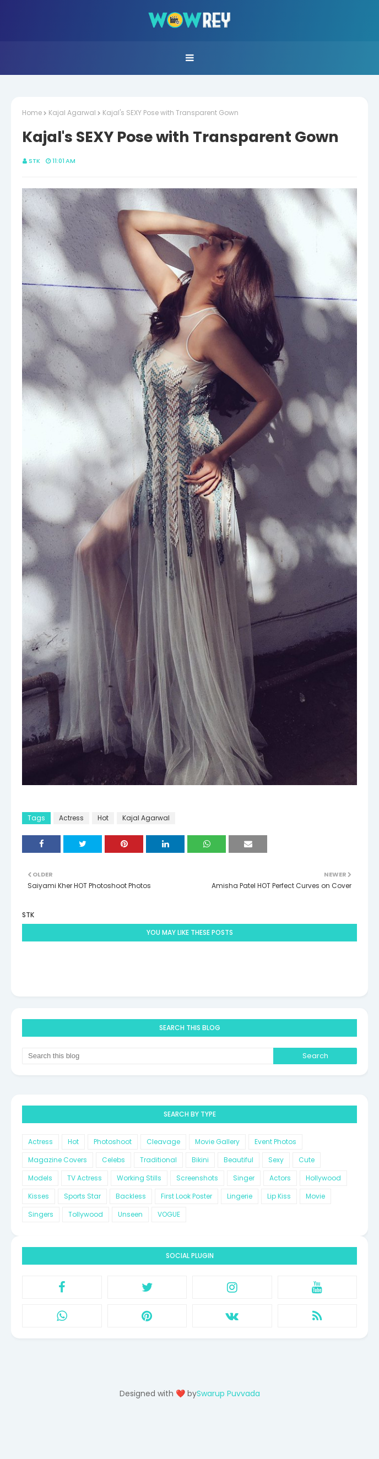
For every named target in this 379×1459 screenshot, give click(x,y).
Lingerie (239, 1196)
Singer (244, 1178)
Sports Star (82, 1196)
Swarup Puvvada (228, 1393)
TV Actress (84, 1178)
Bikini (200, 1159)
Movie (315, 1196)
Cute (307, 1159)
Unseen (130, 1214)
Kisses (38, 1196)
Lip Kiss (279, 1196)
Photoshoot (113, 1141)
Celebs (113, 1159)
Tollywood (85, 1214)
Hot (103, 818)
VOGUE (169, 1214)
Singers (40, 1214)
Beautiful (238, 1159)
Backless (131, 1196)
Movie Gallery (217, 1141)
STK (34, 160)
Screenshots (197, 1178)
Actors (280, 1178)
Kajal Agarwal (72, 112)
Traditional (158, 1159)
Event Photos (275, 1141)
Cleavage (163, 1141)
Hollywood (323, 1178)
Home (32, 112)
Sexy (276, 1159)
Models (40, 1178)
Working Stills (139, 1178)
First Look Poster (186, 1196)
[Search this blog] (147, 1056)
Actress (71, 818)
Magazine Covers (57, 1159)
